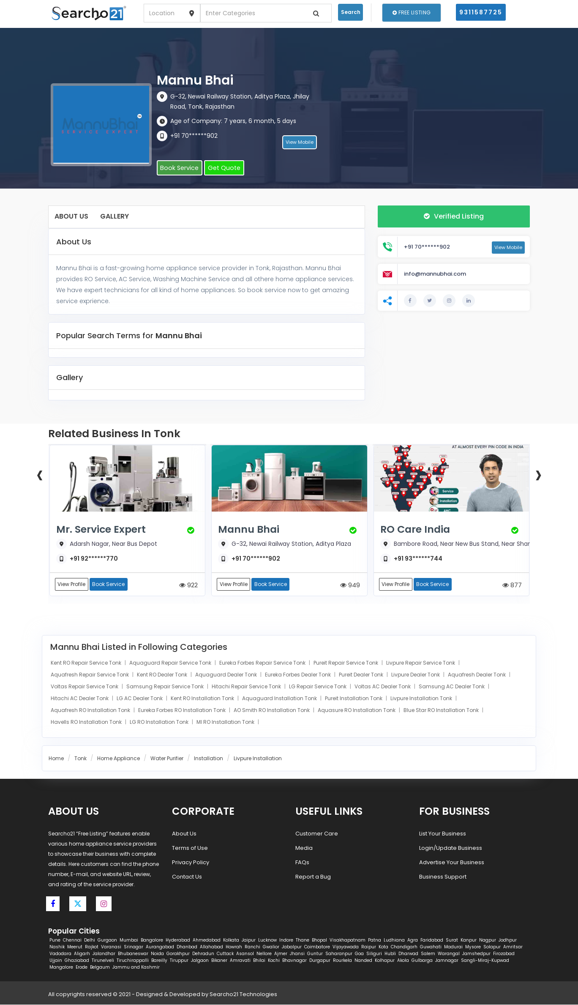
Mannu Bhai (250, 529)
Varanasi (111, 947)
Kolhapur (385, 961)
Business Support (442, 877)
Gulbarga (422, 961)
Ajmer (280, 954)
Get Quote (221, 168)
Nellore (264, 954)
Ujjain (55, 961)
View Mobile (300, 143)
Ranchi (252, 947)
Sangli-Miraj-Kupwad (485, 961)
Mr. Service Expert (103, 529)
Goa (359, 954)
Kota (383, 947)
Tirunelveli (103, 961)
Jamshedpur (476, 954)
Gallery (114, 216)
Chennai (72, 940)
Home (56, 758)
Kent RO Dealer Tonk (162, 675)
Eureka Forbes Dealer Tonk (298, 675)
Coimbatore (317, 947)
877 (512, 585)
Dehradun (203, 954)
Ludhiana (394, 940)
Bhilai (259, 961)
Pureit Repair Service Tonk (346, 663)
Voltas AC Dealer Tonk (383, 686)
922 (188, 585)
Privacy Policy (190, 863)
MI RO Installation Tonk (226, 722)
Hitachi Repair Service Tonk (247, 686)
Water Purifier (166, 758)
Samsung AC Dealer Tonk (452, 686)
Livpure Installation (258, 758)
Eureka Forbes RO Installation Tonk (182, 710)
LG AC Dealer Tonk (140, 698)
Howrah (234, 947)
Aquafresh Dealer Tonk (477, 675)
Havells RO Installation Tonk (87, 722)
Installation (208, 758)
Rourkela (342, 961)
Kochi (274, 961)
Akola (403, 961)
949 (350, 585)
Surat (452, 940)
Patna (374, 940)
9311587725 (480, 12)
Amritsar (513, 947)
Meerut (74, 947)
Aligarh (82, 954)
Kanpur (469, 940)
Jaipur (249, 940)
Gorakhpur (178, 954)
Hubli (390, 954)
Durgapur (319, 961)
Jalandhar (104, 954)
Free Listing (412, 12)
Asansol (245, 954)
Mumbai (129, 940)
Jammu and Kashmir (136, 967)
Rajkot (91, 947)
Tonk (80, 758)
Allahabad (211, 947)
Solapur (492, 947)
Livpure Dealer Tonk (416, 675)
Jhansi (297, 954)
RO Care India (417, 529)
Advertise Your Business (451, 863)
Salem (428, 954)
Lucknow (267, 940)
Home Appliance (118, 758)
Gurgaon (107, 940)
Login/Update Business (450, 848)
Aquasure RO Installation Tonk (357, 710)
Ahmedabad (207, 940)
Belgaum (100, 967)
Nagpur (487, 940)
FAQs (302, 863)
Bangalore (152, 940)
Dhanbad (187, 947)
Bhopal (319, 940)
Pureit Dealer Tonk (361, 675)
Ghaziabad (77, 961)
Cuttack (225, 954)
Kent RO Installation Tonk (203, 698)
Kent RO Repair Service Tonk (87, 663)
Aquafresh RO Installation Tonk (91, 710)
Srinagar (133, 947)
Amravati (240, 961)
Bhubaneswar (133, 954)
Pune (54, 940)
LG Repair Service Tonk (318, 686)
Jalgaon (200, 961)
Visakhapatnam (347, 940)
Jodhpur (508, 940)
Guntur (315, 954)
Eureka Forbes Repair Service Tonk (263, 663)
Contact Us (187, 877)
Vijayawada (346, 947)
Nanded (363, 961)
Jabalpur (292, 947)
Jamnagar (446, 961)
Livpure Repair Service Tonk (421, 663)
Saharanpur (338, 954)
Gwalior (271, 947)
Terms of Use (190, 848)
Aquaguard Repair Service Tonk (171, 663)
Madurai (453, 947)
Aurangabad (160, 947)
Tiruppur (179, 961)
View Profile (72, 584)
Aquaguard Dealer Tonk (226, 675)
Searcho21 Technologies (243, 995)
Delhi (89, 940)
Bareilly (159, 961)
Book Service (178, 168)
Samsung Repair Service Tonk (165, 686)
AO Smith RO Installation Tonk (272, 710)
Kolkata (231, 940)
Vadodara (60, 954)
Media (304, 848)
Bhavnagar (294, 961)
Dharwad (408, 954)
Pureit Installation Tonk (354, 698)
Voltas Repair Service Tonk (85, 686)
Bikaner (219, 961)
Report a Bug (313, 877)
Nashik (57, 947)
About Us (71, 216)
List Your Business (442, 834)
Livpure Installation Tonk (421, 698)
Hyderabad (178, 940)
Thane (302, 940)
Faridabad (431, 940)
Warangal (449, 954)
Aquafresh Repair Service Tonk (90, 675)
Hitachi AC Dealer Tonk (80, 698)
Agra (412, 940)
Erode (81, 967)
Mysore (473, 947)
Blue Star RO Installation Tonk (442, 710)
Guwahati (431, 947)
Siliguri (374, 954)
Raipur (368, 947)
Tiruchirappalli (133, 961)
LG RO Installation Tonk (160, 722)
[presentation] (40, 474)
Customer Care (316, 834)
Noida (157, 954)
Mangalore (61, 967)
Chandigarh (404, 947)
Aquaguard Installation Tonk (280, 698)
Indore (286, 940)
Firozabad (504, 954)
